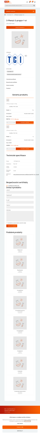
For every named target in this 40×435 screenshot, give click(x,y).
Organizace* (9, 195)
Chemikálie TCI (10, 14)
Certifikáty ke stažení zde (13, 185)
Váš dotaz (8, 210)
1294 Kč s (14, 145)
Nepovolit (20, 430)
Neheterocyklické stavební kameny (14, 74)
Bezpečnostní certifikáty (11, 82)
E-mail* (7, 200)
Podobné (8, 88)
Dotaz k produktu (10, 85)
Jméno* (8, 190)
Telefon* (8, 205)
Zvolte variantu (20, 27)
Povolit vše (20, 427)
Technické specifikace (11, 79)
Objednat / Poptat (25, 122)
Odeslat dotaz (12, 226)
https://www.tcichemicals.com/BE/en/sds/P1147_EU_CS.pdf (26, 174)
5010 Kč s (15, 119)
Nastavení (20, 423)
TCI (25, 55)
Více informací (28, 421)
